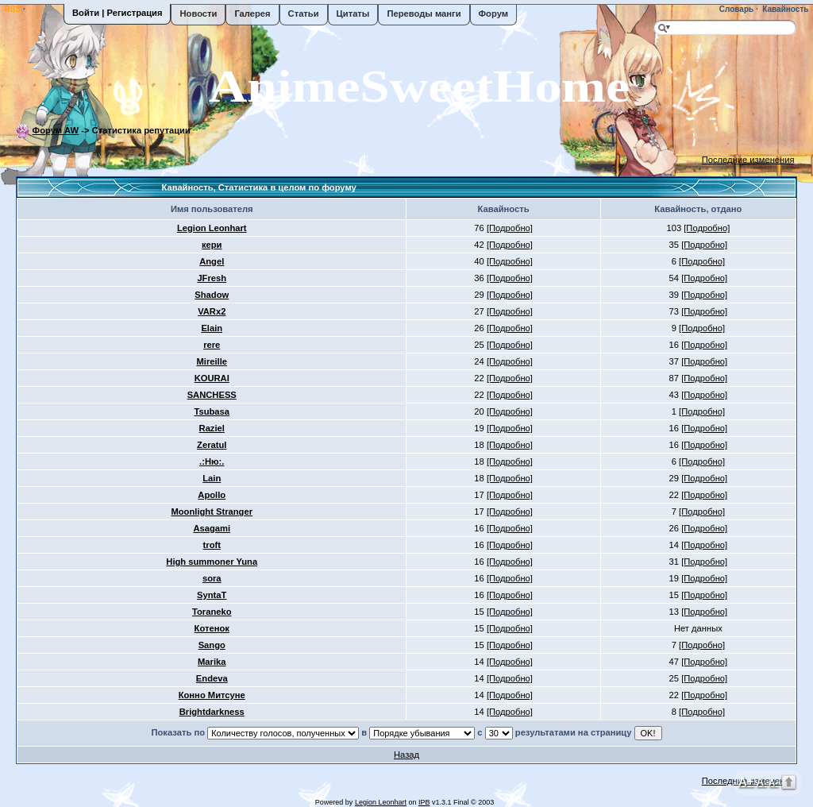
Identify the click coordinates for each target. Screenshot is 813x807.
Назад (406, 754)
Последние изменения (748, 159)
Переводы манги (423, 13)
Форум (493, 13)
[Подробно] (510, 228)
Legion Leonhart (380, 802)
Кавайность (785, 9)
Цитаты (353, 13)
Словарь (735, 9)
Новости (198, 13)
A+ (746, 781)
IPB (424, 802)
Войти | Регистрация (117, 12)
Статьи (303, 13)
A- (773, 782)
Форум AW (56, 130)
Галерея (252, 13)
